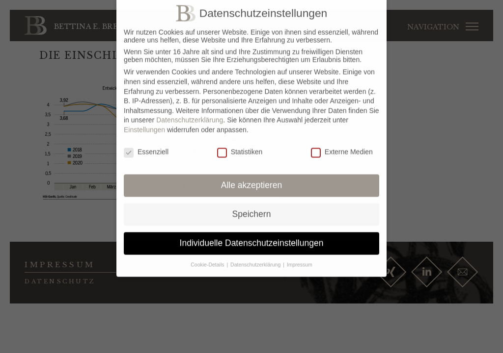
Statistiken (240, 147)
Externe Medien (342, 147)
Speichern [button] (251, 209)
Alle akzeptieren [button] (251, 181)
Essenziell (146, 147)
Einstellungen (144, 125)
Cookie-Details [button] (208, 260)
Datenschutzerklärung (189, 115)
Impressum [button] (299, 260)
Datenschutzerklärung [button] (256, 260)
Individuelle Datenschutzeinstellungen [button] (252, 238)
